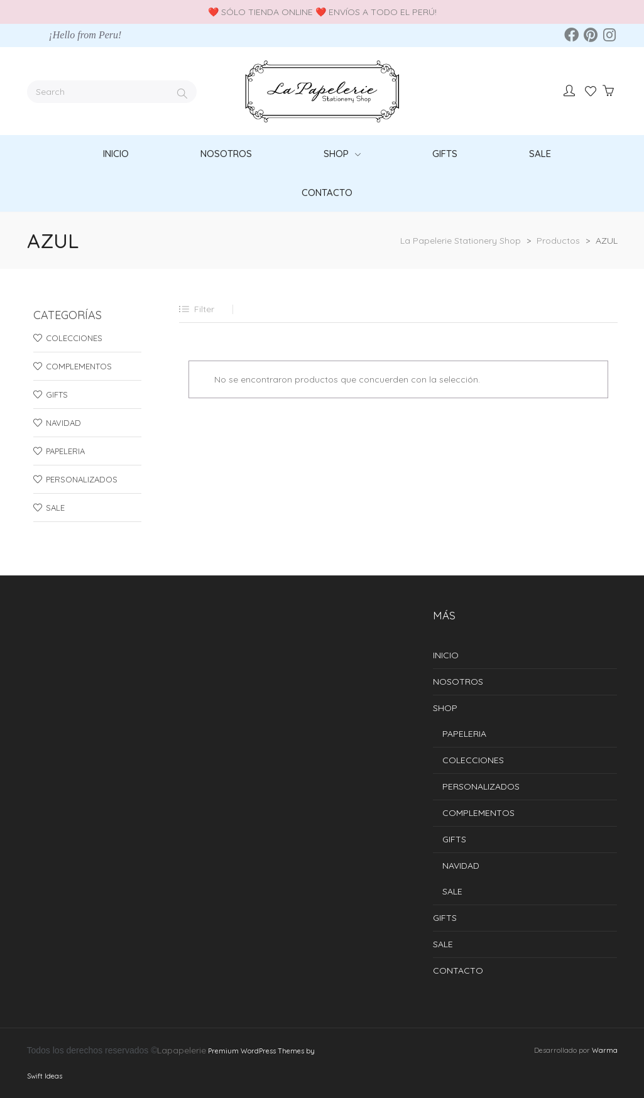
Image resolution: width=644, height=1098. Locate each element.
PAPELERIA (65, 451)
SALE (55, 508)
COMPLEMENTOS (79, 366)
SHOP (445, 708)
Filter (204, 309)
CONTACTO (458, 970)
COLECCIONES (74, 338)
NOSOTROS (458, 681)
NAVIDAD (63, 423)
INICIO (446, 655)
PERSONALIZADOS (81, 479)
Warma (605, 1050)
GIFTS (57, 394)
